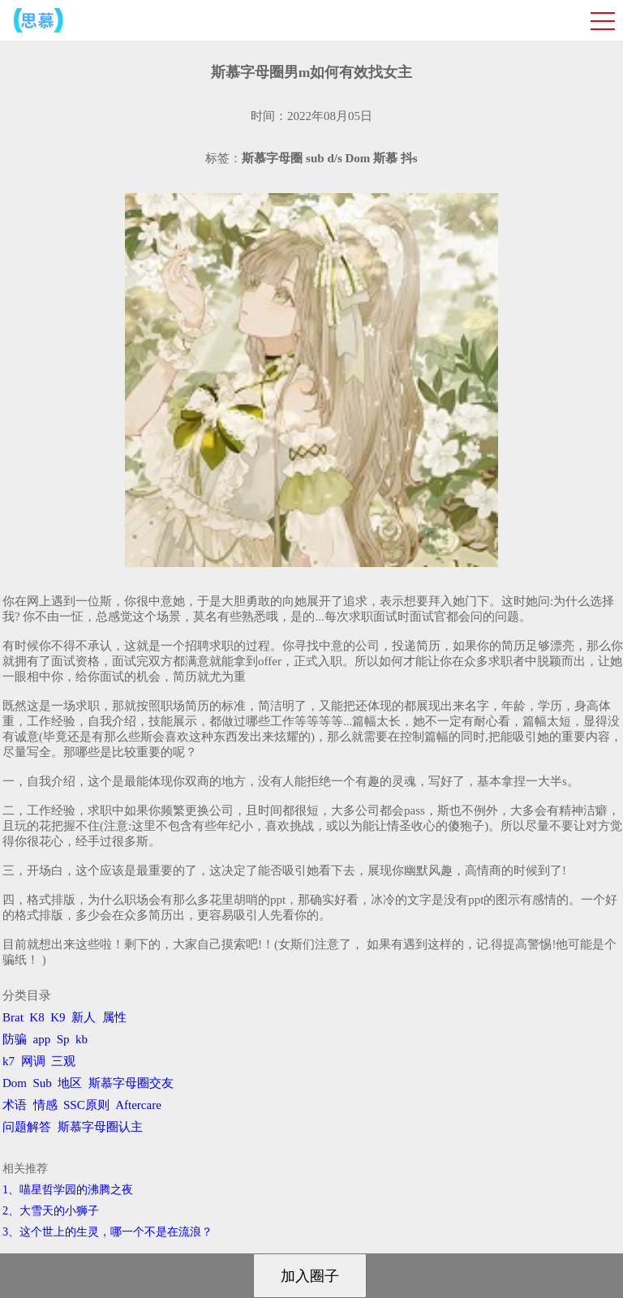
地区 (70, 1083)
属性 (114, 1017)
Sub (42, 1083)
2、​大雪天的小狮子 (50, 1211)
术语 (14, 1104)
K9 (57, 1017)
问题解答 (26, 1126)
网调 (33, 1061)
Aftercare (138, 1104)
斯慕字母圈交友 (131, 1083)
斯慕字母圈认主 (100, 1126)
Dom (14, 1083)
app (42, 1039)
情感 (45, 1104)
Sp (63, 1039)
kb (81, 1039)
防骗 (14, 1039)
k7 (8, 1061)
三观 (63, 1061)
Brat (13, 1017)
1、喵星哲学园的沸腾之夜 (67, 1190)
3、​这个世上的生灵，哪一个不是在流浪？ (107, 1232)
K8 (36, 1017)
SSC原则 (86, 1104)
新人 (83, 1017)
